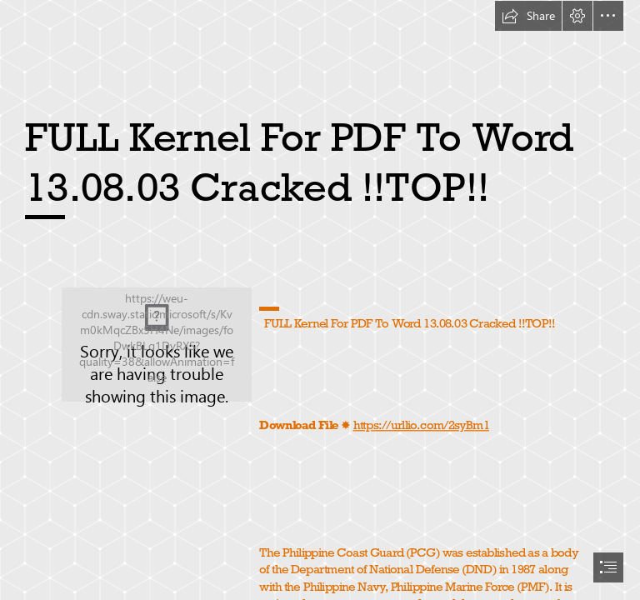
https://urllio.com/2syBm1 (420, 424)
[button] (528, 16)
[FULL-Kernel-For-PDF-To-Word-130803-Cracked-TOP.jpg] (156, 344)
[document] (320, 300)
